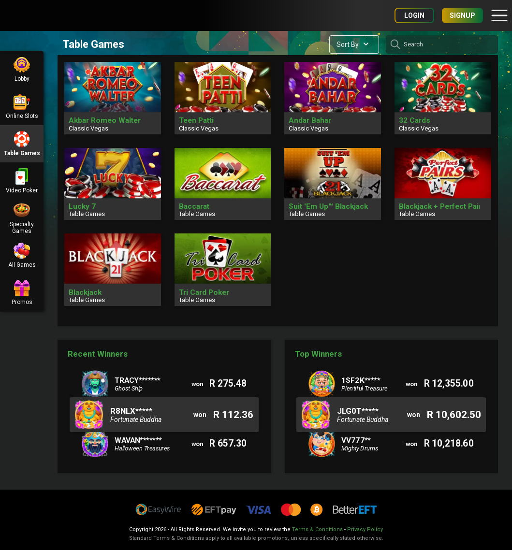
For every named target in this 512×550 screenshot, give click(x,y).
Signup (462, 15)
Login (414, 15)
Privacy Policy (365, 529)
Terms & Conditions (317, 529)
